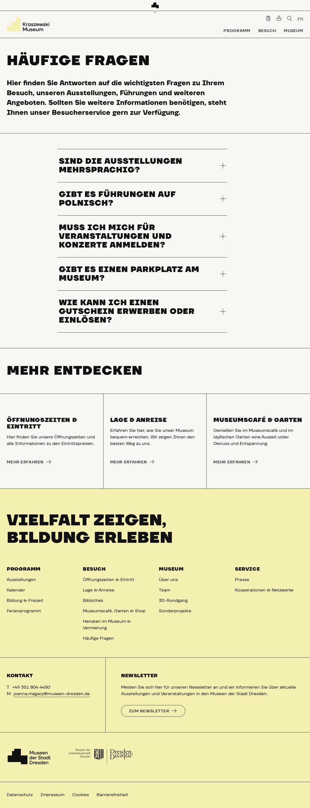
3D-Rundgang (173, 600)
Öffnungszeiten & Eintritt (108, 580)
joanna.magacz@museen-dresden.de (52, 694)
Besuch (94, 569)
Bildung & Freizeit (25, 600)
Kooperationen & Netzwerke (264, 590)
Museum (171, 569)
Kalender (16, 590)
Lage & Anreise (98, 590)
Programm (24, 569)
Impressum (52, 795)
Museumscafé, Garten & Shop (114, 611)
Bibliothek (93, 600)
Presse (242, 580)
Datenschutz (20, 795)
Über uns (168, 580)
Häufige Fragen (98, 638)
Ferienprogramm (24, 611)
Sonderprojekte (175, 611)
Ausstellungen (21, 580)
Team (164, 590)
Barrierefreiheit (112, 795)
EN (300, 19)
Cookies (80, 795)
